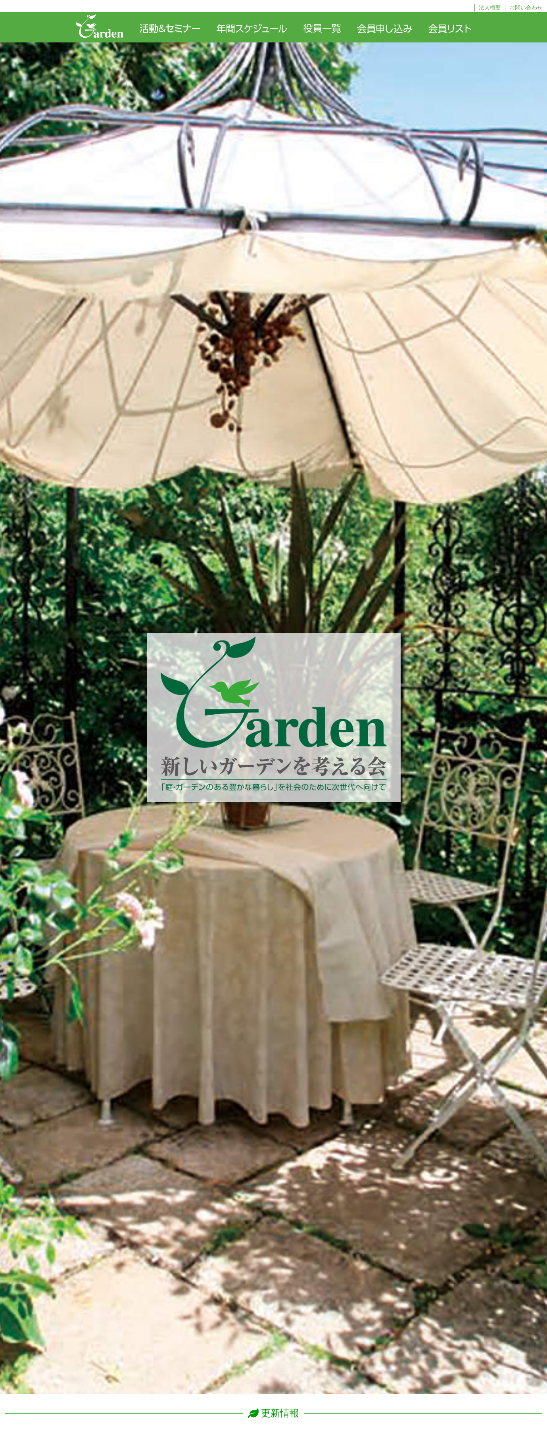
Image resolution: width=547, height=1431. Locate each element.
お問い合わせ (526, 7)
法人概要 (490, 7)
